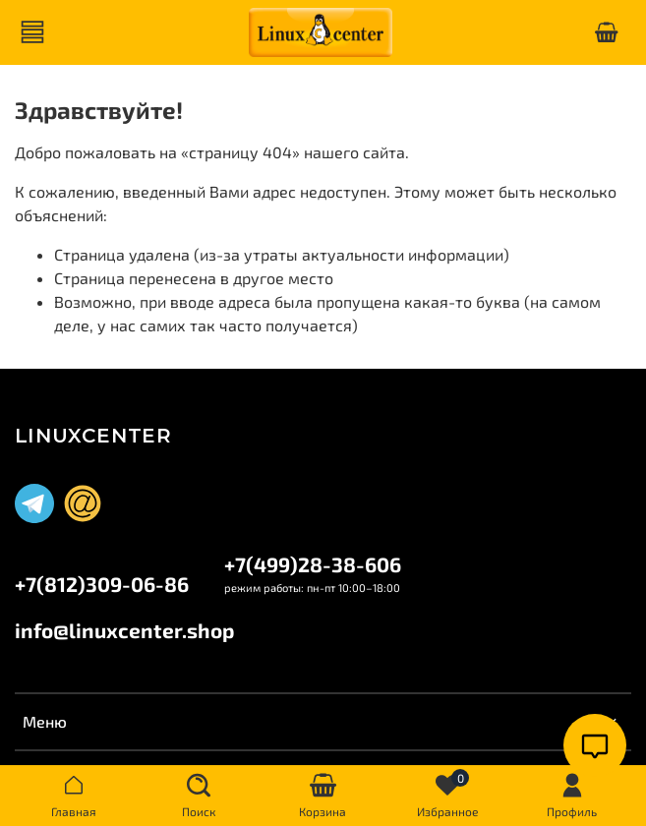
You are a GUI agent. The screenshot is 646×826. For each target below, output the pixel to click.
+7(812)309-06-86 (102, 583)
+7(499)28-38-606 (312, 564)
